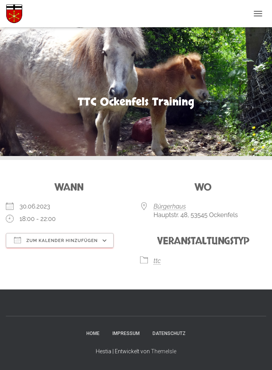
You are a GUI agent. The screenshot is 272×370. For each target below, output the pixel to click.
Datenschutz (169, 333)
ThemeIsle (163, 351)
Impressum (126, 333)
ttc (157, 261)
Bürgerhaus (170, 206)
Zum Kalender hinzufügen (56, 240)
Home (93, 333)
